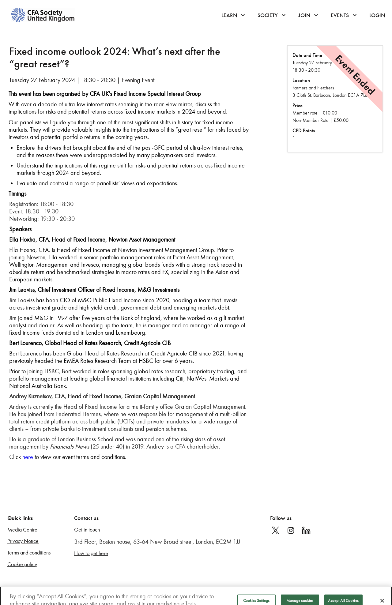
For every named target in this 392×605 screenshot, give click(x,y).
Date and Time (307, 55)
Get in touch (87, 530)
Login (377, 15)
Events (340, 15)
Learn (229, 15)
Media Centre (22, 530)
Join (304, 15)
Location (301, 80)
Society (268, 15)
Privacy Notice (23, 541)
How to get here (91, 553)
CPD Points (303, 130)
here (27, 456)
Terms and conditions (29, 553)
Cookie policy (22, 564)
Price (297, 105)
